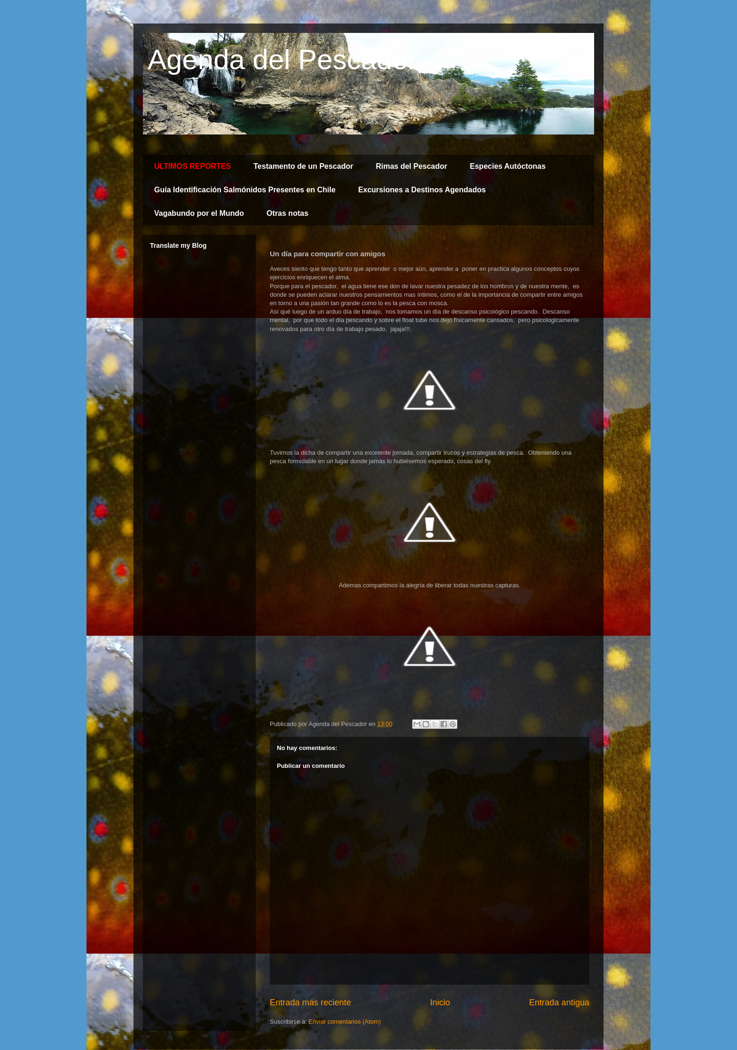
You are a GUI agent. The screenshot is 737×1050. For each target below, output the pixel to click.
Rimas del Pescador (411, 166)
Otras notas (287, 213)
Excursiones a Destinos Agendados (422, 190)
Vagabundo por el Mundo (199, 213)
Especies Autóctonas (508, 166)
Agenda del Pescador (282, 59)
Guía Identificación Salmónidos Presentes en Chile (245, 190)
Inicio (440, 1002)
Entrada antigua (559, 1002)
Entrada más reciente (310, 1002)
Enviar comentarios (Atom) (344, 1021)
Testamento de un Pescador (303, 166)
